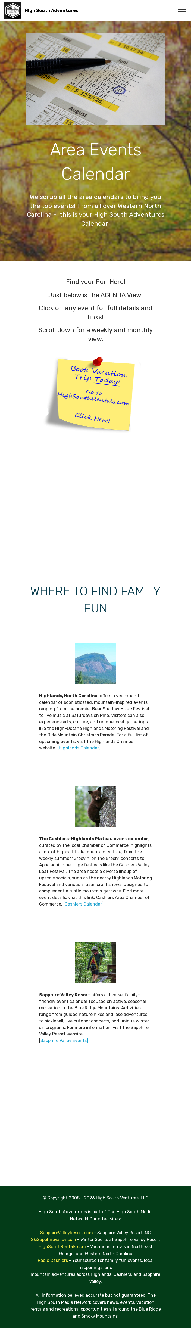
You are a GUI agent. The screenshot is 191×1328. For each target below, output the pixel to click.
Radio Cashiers (53, 1260)
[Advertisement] (95, 508)
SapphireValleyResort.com (66, 1232)
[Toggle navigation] (182, 9)
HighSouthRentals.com (62, 1246)
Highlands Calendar (79, 748)
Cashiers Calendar (83, 904)
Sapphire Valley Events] (64, 1040)
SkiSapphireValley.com (53, 1239)
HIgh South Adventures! (52, 10)
